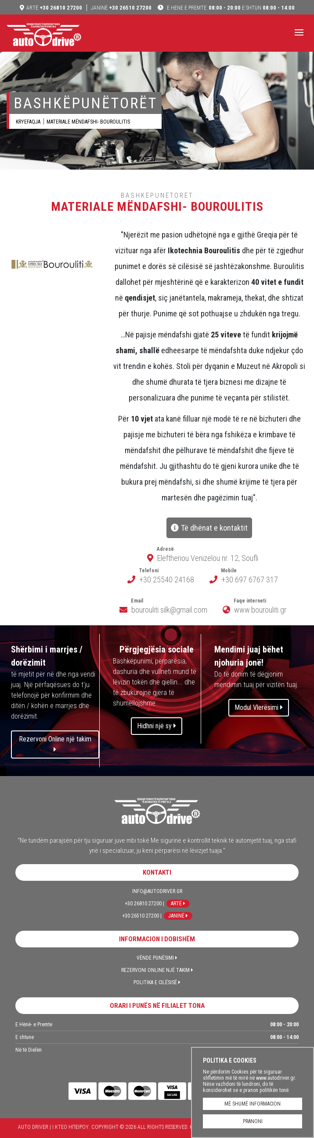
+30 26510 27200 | (142, 916)
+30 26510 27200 (121, 7)
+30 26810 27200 (54, 7)
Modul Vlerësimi (259, 707)
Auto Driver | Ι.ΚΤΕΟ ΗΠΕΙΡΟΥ (44, 34)
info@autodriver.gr (157, 891)
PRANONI (253, 1121)
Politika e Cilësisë (157, 982)
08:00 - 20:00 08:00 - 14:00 (230, 7)
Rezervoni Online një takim (55, 744)
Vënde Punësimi (157, 958)
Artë (178, 903)
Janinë (178, 916)
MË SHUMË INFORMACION (252, 1104)
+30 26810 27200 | (144, 903)
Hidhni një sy (156, 726)
